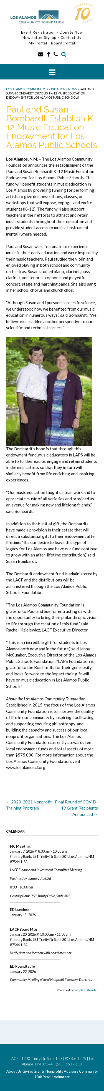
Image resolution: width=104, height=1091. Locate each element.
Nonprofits (54, 1071)
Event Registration (38, 32)
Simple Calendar (86, 990)
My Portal (38, 43)
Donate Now (71, 32)
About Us (14, 1071)
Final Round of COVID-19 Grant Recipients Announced (76, 808)
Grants (39, 1071)
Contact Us (70, 37)
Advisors (71, 1071)
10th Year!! (43, 1077)
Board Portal (63, 43)
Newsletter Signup (39, 37)
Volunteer (62, 1077)
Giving (27, 1071)
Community (88, 1071)
